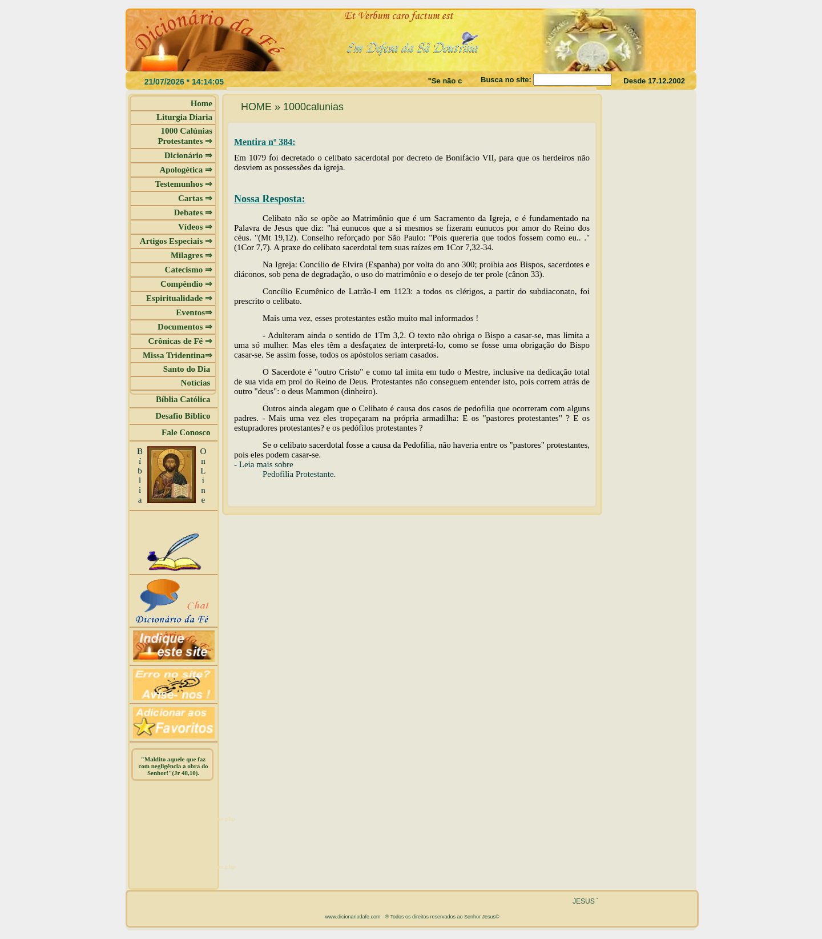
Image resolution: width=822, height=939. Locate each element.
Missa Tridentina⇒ (177, 355)
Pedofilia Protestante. (299, 474)
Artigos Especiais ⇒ (176, 241)
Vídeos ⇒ (195, 226)
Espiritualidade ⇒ (179, 298)
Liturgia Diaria (184, 117)
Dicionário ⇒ (188, 155)
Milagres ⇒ (191, 255)
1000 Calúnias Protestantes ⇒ (185, 136)
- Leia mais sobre (263, 464)
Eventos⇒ (194, 312)
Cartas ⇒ (195, 198)
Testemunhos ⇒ (183, 183)
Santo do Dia (187, 369)
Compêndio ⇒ (186, 283)
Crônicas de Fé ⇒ (180, 341)
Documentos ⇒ (185, 326)
